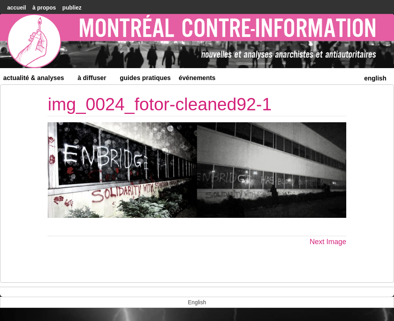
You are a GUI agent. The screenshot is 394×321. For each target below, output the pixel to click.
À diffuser (95, 79)
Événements (197, 77)
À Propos (44, 7)
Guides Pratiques (145, 77)
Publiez (72, 7)
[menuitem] (375, 77)
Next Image (328, 242)
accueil (16, 7)
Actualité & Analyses (37, 79)
